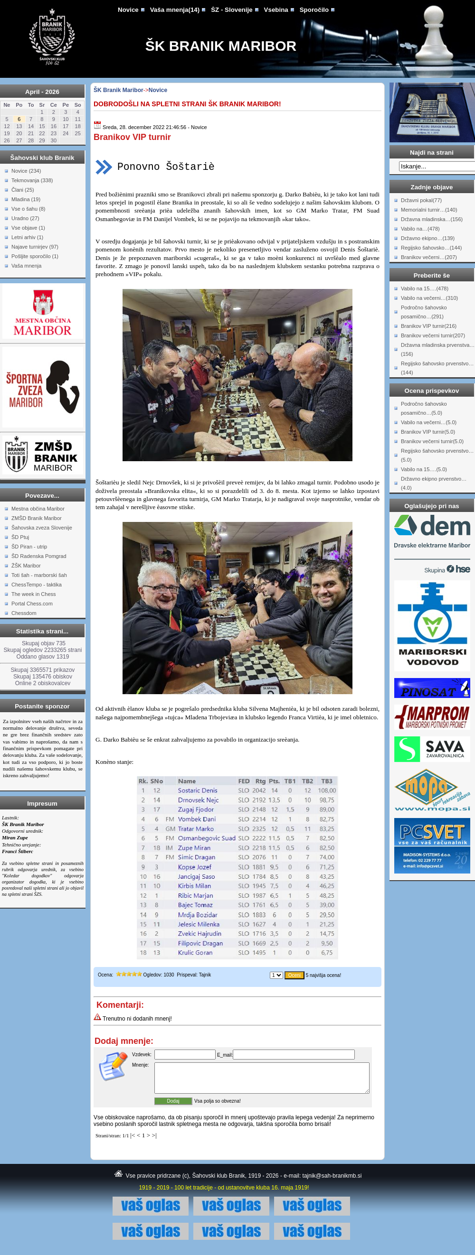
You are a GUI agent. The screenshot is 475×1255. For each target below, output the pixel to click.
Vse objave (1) (28, 228)
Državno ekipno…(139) (428, 238)
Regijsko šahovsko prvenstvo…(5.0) (437, 455)
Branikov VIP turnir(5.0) (428, 432)
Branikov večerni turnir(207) (433, 335)
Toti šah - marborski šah (39, 575)
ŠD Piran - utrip (29, 546)
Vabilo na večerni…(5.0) (428, 422)
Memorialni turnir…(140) (429, 210)
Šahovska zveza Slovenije (41, 527)
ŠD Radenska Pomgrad (38, 556)
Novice (128, 10)
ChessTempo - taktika (36, 584)
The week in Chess (33, 594)
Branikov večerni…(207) (429, 257)
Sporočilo (314, 10)
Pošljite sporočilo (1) (34, 256)
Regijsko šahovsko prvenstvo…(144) (437, 368)
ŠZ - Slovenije (231, 10)
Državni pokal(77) (421, 200)
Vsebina (276, 10)
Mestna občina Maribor (38, 508)
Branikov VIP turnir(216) (428, 326)
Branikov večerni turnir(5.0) (432, 441)
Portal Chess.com (32, 603)
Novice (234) (26, 171)
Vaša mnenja (26, 266)
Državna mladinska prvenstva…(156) (438, 349)
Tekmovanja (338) (32, 180)
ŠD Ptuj (20, 537)
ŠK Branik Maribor (220, 46)
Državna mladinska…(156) (432, 219)
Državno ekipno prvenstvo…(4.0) (433, 483)
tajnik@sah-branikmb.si (332, 1181)
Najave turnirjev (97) (34, 247)
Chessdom (24, 613)
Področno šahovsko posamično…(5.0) (424, 408)
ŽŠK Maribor (26, 565)
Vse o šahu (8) (28, 209)
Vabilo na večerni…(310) (429, 298)
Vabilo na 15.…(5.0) (424, 469)
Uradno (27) (25, 218)
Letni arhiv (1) (27, 237)
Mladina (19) (25, 199)
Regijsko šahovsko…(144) (431, 248)
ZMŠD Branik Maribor (36, 518)
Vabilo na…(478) (420, 229)
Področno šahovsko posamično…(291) (424, 312)
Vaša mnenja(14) (175, 10)
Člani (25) (22, 190)
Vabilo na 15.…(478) (424, 288)
